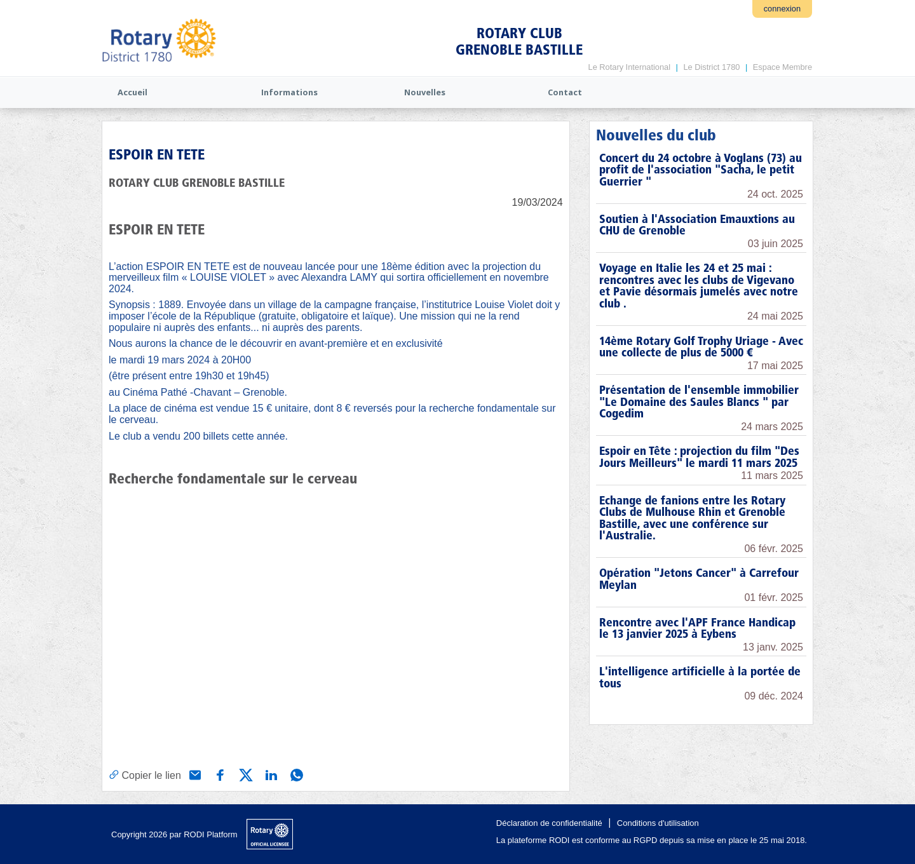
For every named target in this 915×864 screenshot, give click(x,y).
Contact (565, 92)
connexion (782, 8)
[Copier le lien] (145, 774)
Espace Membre (782, 67)
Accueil (132, 92)
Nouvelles (424, 92)
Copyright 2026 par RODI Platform (174, 834)
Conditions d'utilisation (658, 823)
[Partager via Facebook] (219, 773)
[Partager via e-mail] (194, 773)
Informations (289, 92)
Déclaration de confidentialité (549, 823)
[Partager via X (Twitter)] (244, 773)
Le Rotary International (629, 67)
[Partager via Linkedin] (270, 773)
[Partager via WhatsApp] (295, 773)
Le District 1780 (711, 67)
